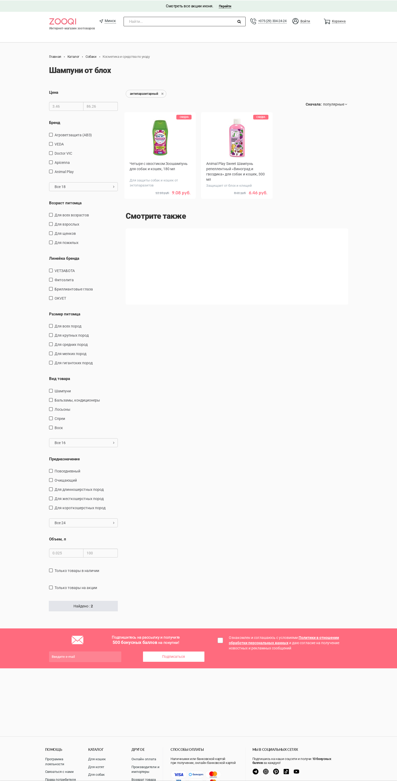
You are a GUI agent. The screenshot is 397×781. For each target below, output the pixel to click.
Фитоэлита (64, 279)
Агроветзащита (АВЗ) (73, 134)
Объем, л (57, 538)
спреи (60, 418)
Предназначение (64, 458)
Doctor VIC (63, 152)
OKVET (60, 297)
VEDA (59, 143)
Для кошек (97, 759)
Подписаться (173, 656)
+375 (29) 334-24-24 (272, 20)
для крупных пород (72, 335)
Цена (53, 92)
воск (59, 427)
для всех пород (68, 326)
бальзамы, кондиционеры (77, 399)
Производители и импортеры (145, 769)
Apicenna (62, 162)
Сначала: (314, 104)
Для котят (96, 767)
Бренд (54, 122)
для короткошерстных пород (80, 507)
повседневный (67, 470)
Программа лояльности (54, 761)
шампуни (63, 390)
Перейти (225, 6)
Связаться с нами (59, 772)
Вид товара (59, 378)
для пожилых (66, 242)
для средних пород (71, 344)
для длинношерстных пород (79, 489)
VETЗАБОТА (65, 270)
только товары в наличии (77, 570)
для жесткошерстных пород (79, 498)
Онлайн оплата (143, 759)
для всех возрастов (72, 214)
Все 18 (85, 186)
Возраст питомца (65, 202)
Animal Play (64, 171)
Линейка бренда (64, 258)
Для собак (96, 775)
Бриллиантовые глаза (74, 288)
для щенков (65, 233)
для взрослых (67, 224)
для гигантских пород (74, 362)
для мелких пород (70, 353)
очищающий (66, 480)
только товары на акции (76, 587)
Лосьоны (62, 409)
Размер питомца (64, 313)
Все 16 (85, 442)
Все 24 (85, 522)
